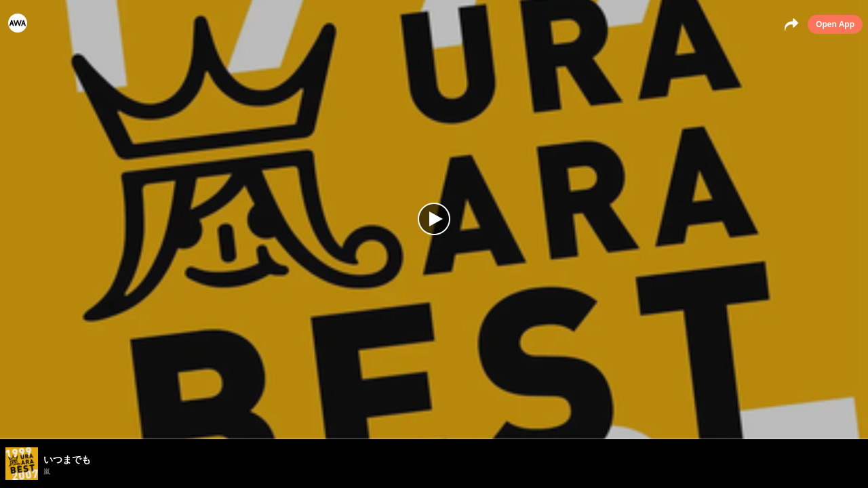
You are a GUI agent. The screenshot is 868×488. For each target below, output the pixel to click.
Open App (835, 24)
